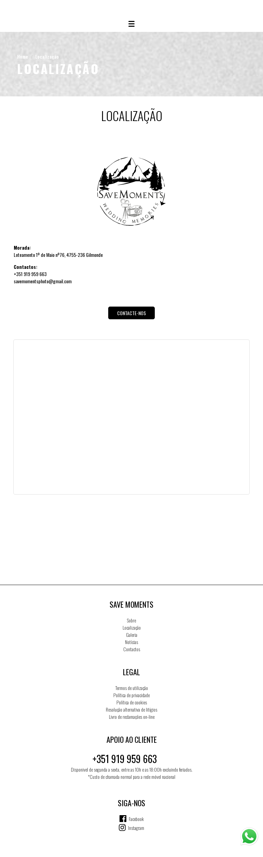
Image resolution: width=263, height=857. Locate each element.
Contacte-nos (131, 313)
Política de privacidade (131, 695)
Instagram (136, 827)
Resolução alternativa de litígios (131, 709)
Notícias (131, 641)
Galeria (131, 634)
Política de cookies (131, 702)
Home (22, 56)
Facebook (136, 818)
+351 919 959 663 (124, 759)
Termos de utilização (131, 687)
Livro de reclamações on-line (131, 716)
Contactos (131, 649)
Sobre (131, 620)
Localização (47, 56)
